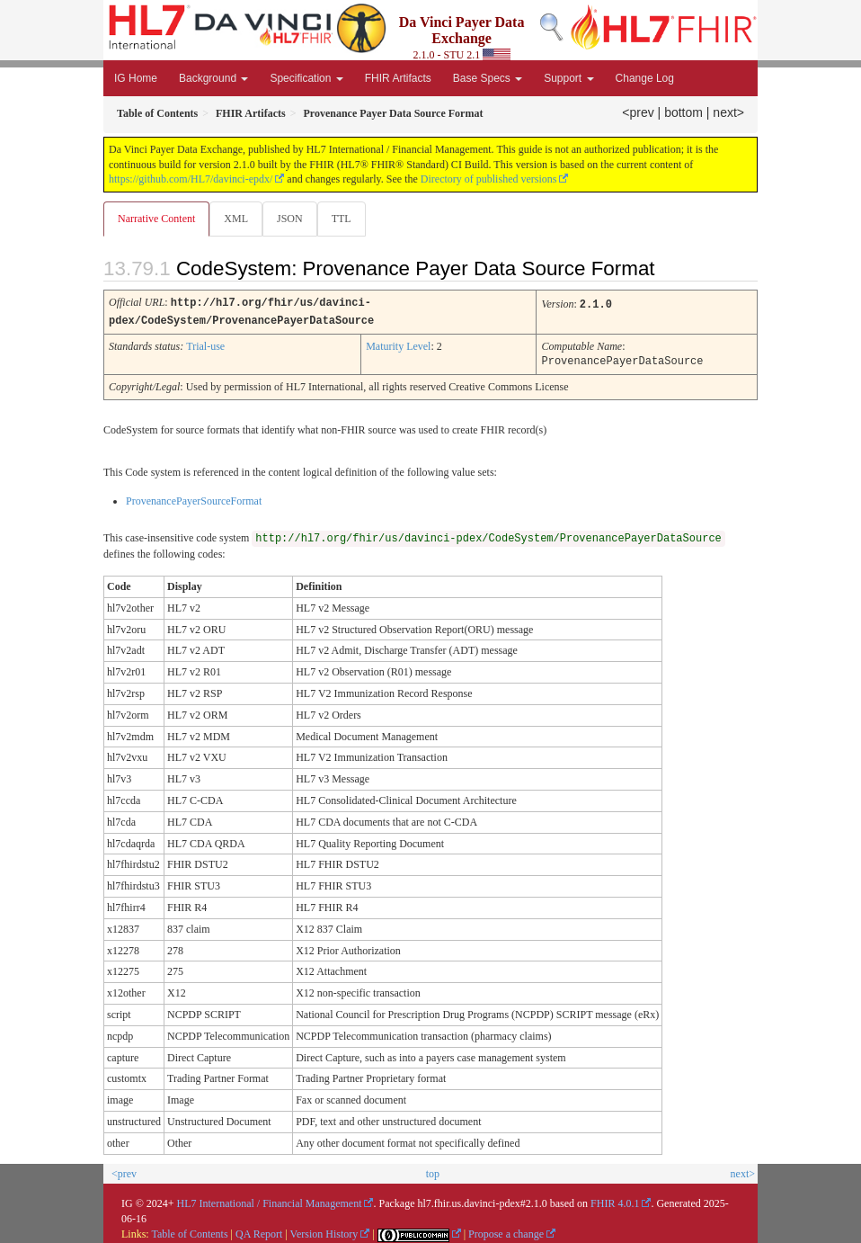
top (432, 1171)
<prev (637, 112)
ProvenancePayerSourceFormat (194, 498)
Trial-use (205, 344)
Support (568, 78)
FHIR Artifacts (398, 78)
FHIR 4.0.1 (614, 1200)
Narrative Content (156, 218)
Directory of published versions (489, 179)
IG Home (135, 78)
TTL (341, 218)
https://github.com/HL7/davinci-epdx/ (190, 179)
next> (728, 112)
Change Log (645, 78)
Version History (324, 1231)
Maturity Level (398, 344)
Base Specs (487, 78)
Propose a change (506, 1231)
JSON (290, 218)
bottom (683, 112)
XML (236, 218)
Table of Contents (189, 1231)
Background (213, 78)
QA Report (258, 1231)
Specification (306, 78)
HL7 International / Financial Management (269, 1200)
